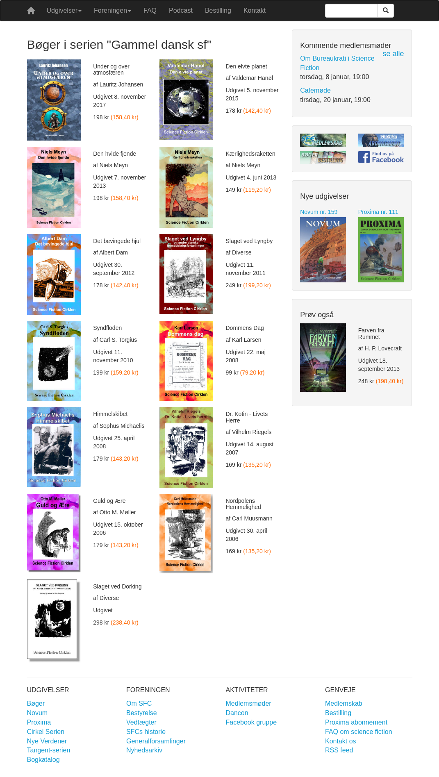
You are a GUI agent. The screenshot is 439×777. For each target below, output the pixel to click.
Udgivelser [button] (64, 10)
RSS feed (339, 750)
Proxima (39, 722)
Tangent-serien (49, 750)
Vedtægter (141, 722)
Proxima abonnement (356, 722)
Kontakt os (340, 741)
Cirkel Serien (46, 731)
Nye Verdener (47, 741)
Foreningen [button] (112, 10)
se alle (393, 54)
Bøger (36, 703)
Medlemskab (343, 703)
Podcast (181, 10)
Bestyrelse (141, 712)
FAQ (150, 10)
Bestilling (218, 10)
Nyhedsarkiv (144, 750)
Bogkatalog (43, 759)
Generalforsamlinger (156, 741)
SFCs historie (146, 731)
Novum (37, 712)
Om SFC (139, 703)
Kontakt (254, 10)
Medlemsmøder (248, 703)
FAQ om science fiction (358, 731)
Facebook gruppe (251, 722)
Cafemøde (315, 90)
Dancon (237, 712)
